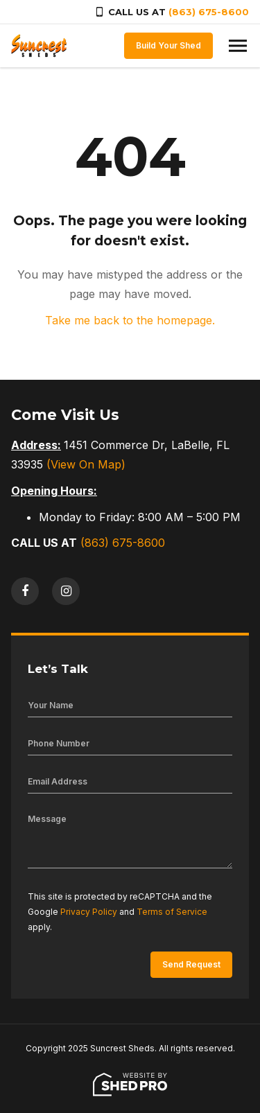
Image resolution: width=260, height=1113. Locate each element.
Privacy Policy (88, 911)
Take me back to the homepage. (130, 320)
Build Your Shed (168, 45)
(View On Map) (85, 464)
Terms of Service (172, 911)
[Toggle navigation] (238, 46)
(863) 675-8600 (208, 11)
